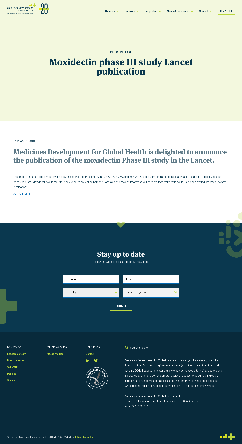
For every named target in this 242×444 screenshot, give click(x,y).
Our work (12, 367)
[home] (33, 10)
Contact (90, 354)
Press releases (15, 360)
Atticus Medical (55, 354)
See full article (22, 194)
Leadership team (16, 354)
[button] (112, 11)
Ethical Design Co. (84, 437)
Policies (11, 373)
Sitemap (11, 380)
